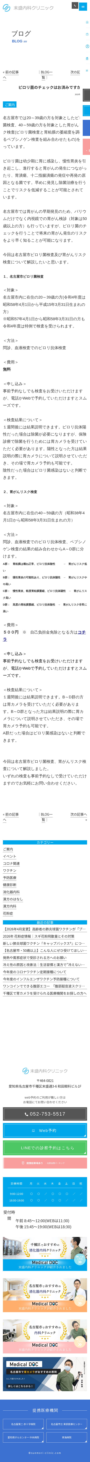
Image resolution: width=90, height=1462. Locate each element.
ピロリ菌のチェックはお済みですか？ (51, 87)
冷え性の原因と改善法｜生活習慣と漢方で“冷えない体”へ (46, 964)
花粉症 (8, 913)
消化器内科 (11, 891)
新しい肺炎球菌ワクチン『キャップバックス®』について (45, 943)
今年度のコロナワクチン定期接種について (34, 971)
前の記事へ (11, 74)
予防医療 (9, 877)
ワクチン (9, 870)
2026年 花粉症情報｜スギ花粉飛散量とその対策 (38, 936)
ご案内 (10, 104)
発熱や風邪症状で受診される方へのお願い (35, 957)
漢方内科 (9, 906)
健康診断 (9, 884)
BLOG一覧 (47, 74)
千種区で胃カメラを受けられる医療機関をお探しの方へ (45, 993)
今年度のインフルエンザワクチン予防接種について (41, 978)
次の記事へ (78, 71)
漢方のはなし (13, 898)
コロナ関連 (11, 863)
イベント (9, 856)
